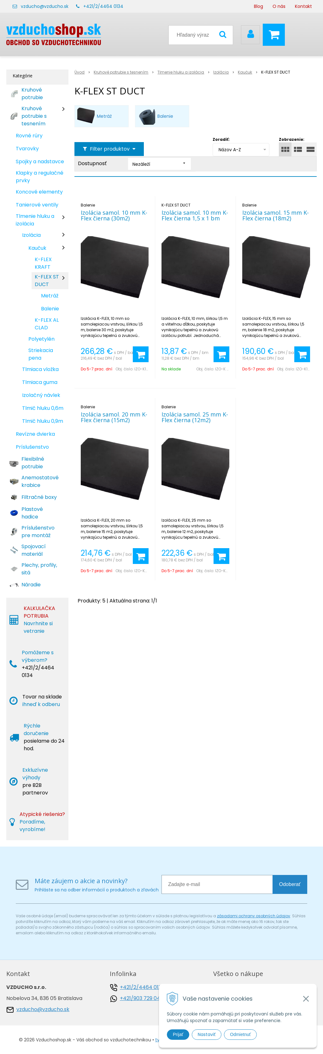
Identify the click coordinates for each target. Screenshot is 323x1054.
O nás (279, 6)
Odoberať (290, 884)
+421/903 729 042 (141, 998)
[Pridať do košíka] (141, 354)
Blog (258, 6)
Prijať (178, 1034)
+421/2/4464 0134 (103, 6)
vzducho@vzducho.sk (44, 6)
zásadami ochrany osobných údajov (253, 916)
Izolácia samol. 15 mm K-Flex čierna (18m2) (275, 215)
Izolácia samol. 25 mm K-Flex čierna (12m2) (195, 417)
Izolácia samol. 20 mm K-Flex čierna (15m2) (114, 417)
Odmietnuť (240, 1034)
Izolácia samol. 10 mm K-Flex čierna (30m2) (114, 215)
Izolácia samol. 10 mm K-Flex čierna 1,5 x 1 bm (195, 215)
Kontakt (303, 6)
